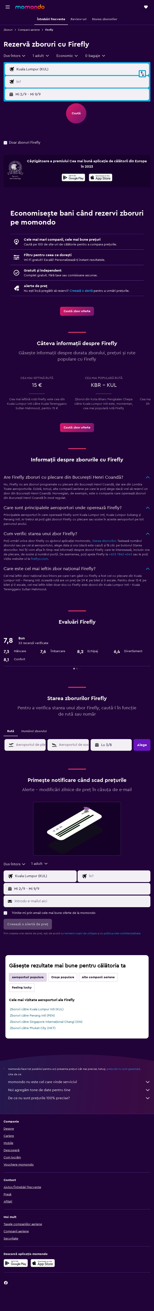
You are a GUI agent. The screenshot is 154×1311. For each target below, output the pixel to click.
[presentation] (100, 177)
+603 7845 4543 (120, 554)
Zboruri (8, 29)
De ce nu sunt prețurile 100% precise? (79, 1098)
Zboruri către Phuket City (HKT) (33, 1028)
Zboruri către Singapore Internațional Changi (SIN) (46, 1021)
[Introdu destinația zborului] (81, 82)
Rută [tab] (10, 731)
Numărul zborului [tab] (34, 731)
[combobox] (15, 55)
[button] (8, 7)
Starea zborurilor (104, 541)
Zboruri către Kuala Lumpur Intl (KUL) (37, 1009)
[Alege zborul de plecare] (81, 69)
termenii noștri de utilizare (81, 933)
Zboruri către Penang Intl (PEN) (32, 1015)
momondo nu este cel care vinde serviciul (79, 1082)
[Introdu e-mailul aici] (81, 901)
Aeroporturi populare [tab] (28, 977)
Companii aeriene (29, 29)
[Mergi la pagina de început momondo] (30, 6)
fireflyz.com (39, 558)
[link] (77, 311)
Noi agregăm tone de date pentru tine (79, 1090)
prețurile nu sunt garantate (123, 1069)
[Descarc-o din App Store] (100, 178)
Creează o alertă (81, 290)
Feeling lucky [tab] (22, 987)
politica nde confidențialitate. (122, 933)
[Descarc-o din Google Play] (73, 178)
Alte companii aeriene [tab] (98, 977)
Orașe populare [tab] (62, 977)
